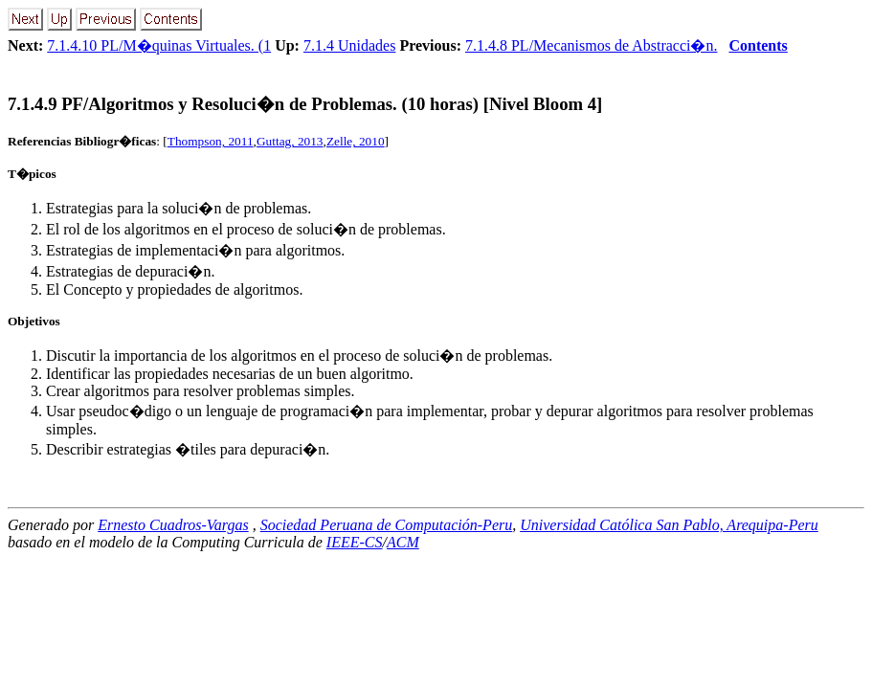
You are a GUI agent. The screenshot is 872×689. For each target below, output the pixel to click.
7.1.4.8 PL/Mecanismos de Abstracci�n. (591, 45)
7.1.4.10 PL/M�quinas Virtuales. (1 (159, 45)
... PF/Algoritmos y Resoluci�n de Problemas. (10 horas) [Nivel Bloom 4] (305, 104)
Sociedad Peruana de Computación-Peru (386, 525)
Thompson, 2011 (211, 141)
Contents (757, 45)
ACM (403, 542)
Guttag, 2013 (290, 141)
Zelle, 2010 (355, 141)
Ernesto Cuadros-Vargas (173, 525)
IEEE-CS (354, 542)
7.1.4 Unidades (349, 45)
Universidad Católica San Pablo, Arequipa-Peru (669, 525)
